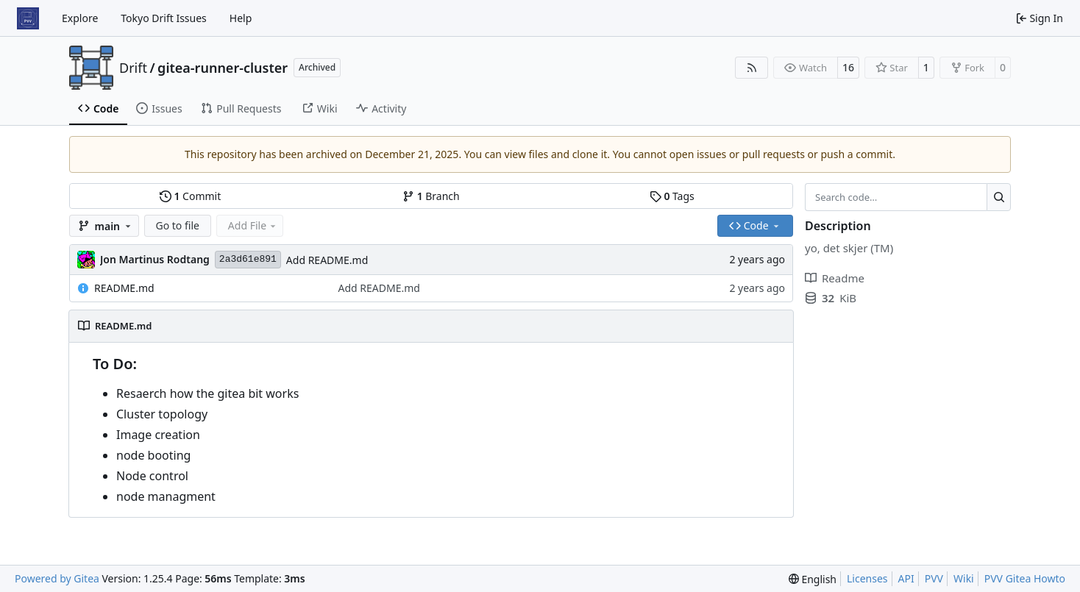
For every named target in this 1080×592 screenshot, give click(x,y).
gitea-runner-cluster (222, 67)
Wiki (963, 578)
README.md (124, 288)
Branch (431, 196)
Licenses (867, 578)
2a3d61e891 (248, 259)
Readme (834, 278)
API (906, 578)
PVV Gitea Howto (1024, 578)
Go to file (177, 225)
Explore (80, 18)
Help (241, 18)
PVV (934, 578)
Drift (133, 67)
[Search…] (999, 197)
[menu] (812, 579)
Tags (672, 196)
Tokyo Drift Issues (164, 18)
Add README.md (327, 260)
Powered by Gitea (57, 578)
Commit (190, 196)
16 (848, 67)
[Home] (28, 18)
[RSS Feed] (752, 68)
